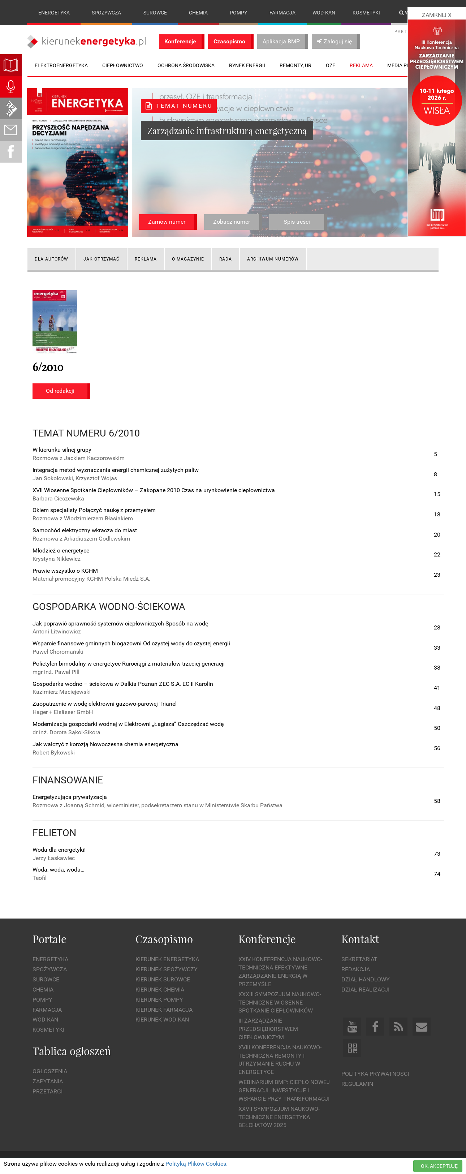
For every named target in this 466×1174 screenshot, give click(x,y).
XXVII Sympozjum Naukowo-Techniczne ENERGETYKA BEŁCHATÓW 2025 (279, 1117)
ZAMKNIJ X (437, 15)
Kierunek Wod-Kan (162, 1019)
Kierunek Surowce (162, 979)
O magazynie (188, 259)
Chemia (198, 13)
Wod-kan (323, 13)
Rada (225, 259)
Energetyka (54, 13)
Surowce (155, 13)
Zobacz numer (231, 221)
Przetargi (47, 1091)
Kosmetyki (366, 13)
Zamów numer (166, 221)
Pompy (238, 13)
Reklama (146, 259)
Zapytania (48, 1081)
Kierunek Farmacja (164, 1009)
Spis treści (297, 221)
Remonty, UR (295, 65)
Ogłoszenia (50, 1071)
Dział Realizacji (365, 989)
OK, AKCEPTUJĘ (439, 1166)
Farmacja (282, 13)
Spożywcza (106, 13)
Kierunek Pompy (159, 999)
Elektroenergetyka (61, 65)
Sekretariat (359, 959)
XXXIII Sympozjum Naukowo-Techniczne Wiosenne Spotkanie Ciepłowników (279, 1002)
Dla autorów (51, 259)
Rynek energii (247, 65)
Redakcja (355, 969)
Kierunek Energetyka (167, 959)
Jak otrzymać (101, 259)
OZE (330, 65)
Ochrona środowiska (186, 65)
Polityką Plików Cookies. (196, 1163)
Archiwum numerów (273, 259)
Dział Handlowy (365, 979)
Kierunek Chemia (159, 989)
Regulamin (357, 1083)
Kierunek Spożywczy (166, 969)
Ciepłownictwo (122, 65)
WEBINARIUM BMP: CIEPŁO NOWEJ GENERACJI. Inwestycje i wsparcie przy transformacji (284, 1090)
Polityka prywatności (375, 1073)
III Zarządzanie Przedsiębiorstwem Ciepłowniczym (268, 1029)
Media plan (402, 65)
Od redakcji (60, 390)
